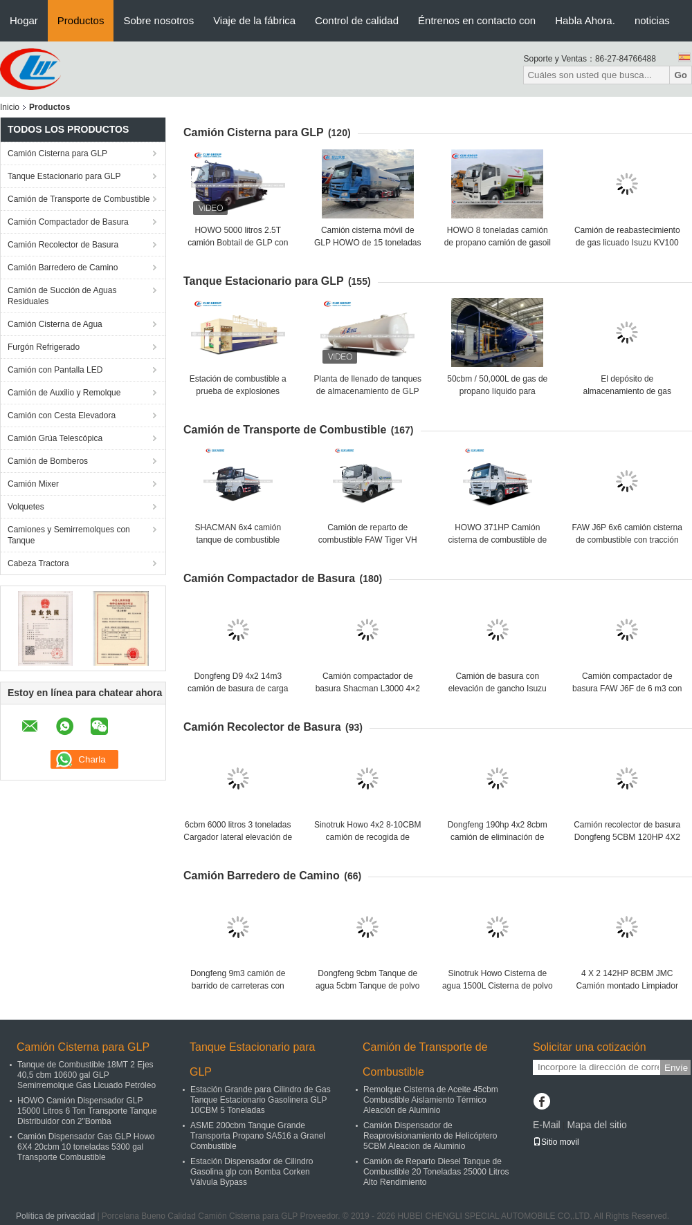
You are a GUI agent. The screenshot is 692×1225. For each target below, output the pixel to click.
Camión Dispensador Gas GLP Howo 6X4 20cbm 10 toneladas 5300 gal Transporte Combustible (86, 1147)
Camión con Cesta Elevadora (62, 415)
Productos (80, 20)
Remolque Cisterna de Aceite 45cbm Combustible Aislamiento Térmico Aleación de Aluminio (430, 1100)
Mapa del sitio (596, 1124)
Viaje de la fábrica (254, 20)
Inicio (9, 107)
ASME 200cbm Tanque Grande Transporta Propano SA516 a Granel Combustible (257, 1136)
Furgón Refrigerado (44, 347)
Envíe (676, 1068)
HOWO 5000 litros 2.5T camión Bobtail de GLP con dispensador (238, 242)
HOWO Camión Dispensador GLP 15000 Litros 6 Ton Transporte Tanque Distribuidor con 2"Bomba (87, 1111)
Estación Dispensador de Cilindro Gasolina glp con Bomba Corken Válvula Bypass (251, 1172)
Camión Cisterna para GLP (57, 153)
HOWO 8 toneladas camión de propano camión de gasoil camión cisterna (497, 242)
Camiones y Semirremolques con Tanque (69, 535)
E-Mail (547, 1124)
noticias (652, 20)
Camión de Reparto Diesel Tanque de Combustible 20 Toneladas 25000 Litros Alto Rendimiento (436, 1172)
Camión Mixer (33, 484)
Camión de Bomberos (48, 461)
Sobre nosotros (158, 20)
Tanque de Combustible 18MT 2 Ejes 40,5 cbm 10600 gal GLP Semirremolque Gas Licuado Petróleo (86, 1075)
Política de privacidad (55, 1216)
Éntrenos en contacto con (477, 20)
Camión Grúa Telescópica (55, 438)
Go (680, 75)
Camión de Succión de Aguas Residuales (62, 296)
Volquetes (26, 507)
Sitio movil (556, 1142)
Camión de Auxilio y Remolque (64, 393)
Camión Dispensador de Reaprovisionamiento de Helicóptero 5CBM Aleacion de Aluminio (430, 1136)
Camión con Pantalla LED (55, 370)
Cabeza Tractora (38, 563)
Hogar (24, 20)
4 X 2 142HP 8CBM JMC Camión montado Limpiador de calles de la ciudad (627, 986)
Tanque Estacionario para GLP (64, 176)
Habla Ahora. (585, 20)
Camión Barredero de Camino (63, 267)
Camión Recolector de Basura (63, 245)
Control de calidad (357, 20)
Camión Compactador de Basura (68, 222)
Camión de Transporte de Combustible (78, 199)
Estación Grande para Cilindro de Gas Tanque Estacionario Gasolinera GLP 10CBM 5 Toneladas (260, 1100)
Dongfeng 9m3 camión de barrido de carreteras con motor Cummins (237, 986)
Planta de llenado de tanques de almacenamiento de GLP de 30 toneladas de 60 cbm (367, 391)
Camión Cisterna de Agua (55, 324)
